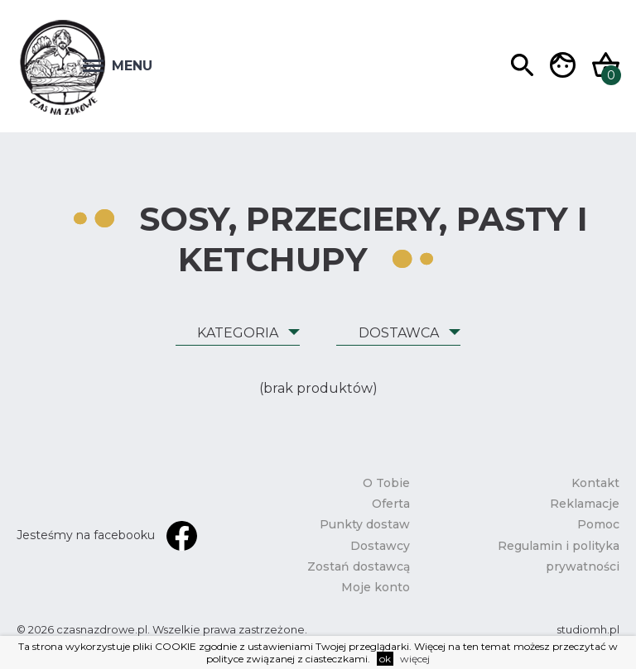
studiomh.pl (587, 629)
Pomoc (598, 524)
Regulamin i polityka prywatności (558, 556)
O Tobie (386, 482)
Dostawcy (380, 545)
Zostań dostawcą (358, 566)
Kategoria (237, 333)
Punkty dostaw (365, 524)
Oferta (391, 503)
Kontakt (595, 482)
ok (385, 658)
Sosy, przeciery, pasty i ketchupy (363, 239)
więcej (415, 658)
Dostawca (399, 333)
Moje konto (375, 587)
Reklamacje (584, 503)
